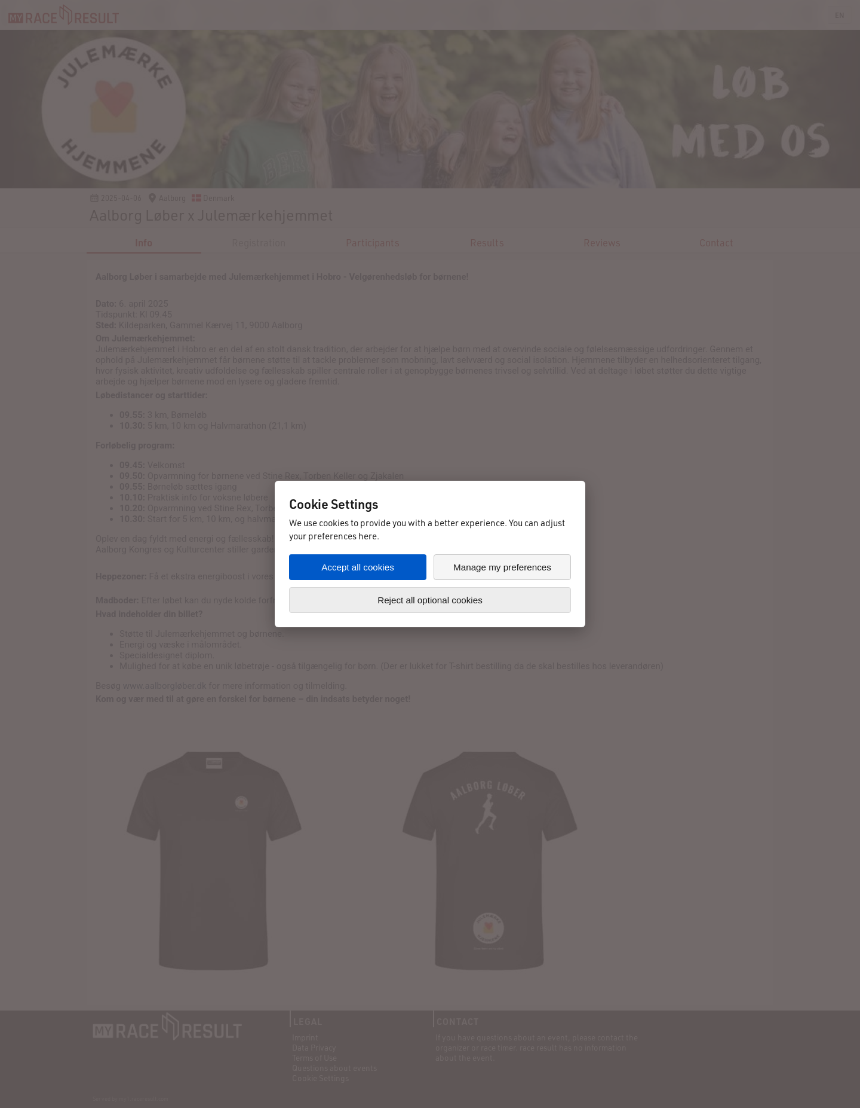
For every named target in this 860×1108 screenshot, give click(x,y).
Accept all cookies (357, 567)
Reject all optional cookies (430, 600)
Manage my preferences (502, 567)
